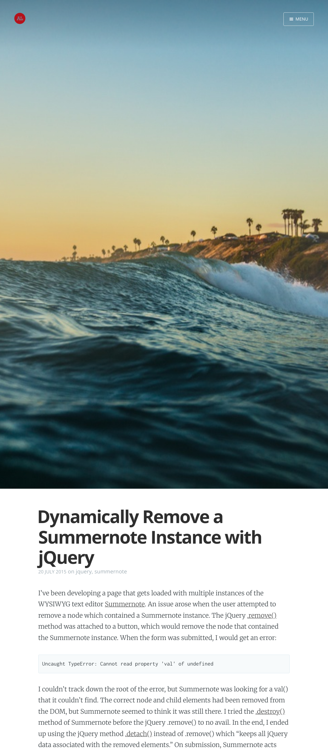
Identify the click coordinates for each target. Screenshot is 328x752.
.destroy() (270, 711)
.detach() (138, 734)
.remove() (262, 615)
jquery (84, 571)
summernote (111, 571)
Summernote (125, 604)
